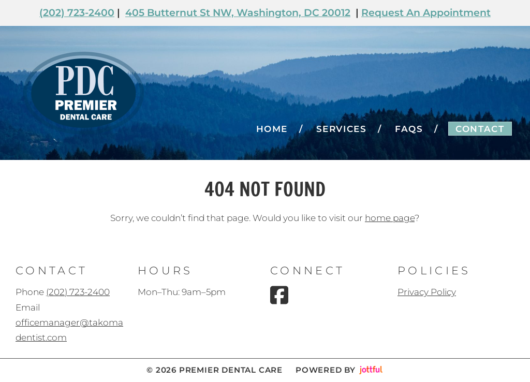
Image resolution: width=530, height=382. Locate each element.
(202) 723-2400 (76, 13)
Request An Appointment (426, 13)
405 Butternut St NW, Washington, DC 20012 (237, 13)
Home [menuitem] (272, 129)
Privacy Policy (427, 292)
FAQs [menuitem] (409, 129)
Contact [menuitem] (479, 129)
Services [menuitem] (341, 129)
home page (390, 218)
